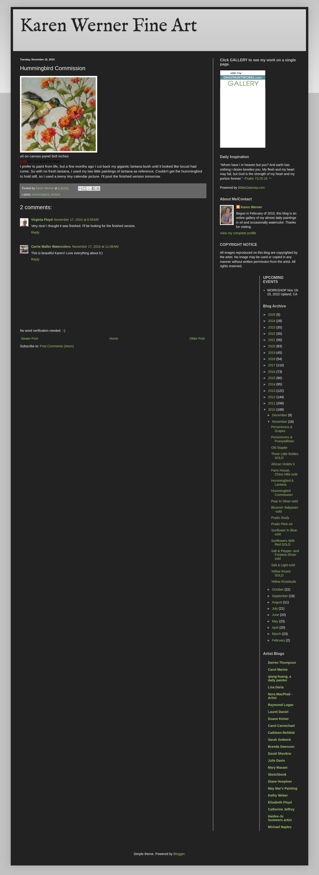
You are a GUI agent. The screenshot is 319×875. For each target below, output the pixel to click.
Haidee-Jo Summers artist (280, 818)
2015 (272, 378)
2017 (272, 365)
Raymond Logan (281, 705)
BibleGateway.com (251, 187)
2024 (272, 321)
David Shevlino (279, 753)
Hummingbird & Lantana (282, 482)
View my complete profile (238, 233)
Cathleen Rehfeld (281, 733)
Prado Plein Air (282, 524)
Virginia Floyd (42, 219)
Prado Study (280, 518)
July (275, 608)
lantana (55, 194)
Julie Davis (276, 760)
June (276, 615)
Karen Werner (251, 207)
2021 (272, 340)
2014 (272, 384)
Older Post (197, 338)
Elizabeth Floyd (280, 802)
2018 (272, 359)
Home (113, 338)
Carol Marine (278, 669)
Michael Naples (280, 827)
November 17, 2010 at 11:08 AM (95, 246)
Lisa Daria (276, 687)
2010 (272, 409)
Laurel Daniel (278, 712)
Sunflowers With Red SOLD (283, 542)
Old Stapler (279, 447)
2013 (272, 391)
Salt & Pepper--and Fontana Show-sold (285, 555)
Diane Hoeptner (280, 781)
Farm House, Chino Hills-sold (284, 472)
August (277, 602)
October (278, 589)
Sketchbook (277, 774)
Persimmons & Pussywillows (282, 439)
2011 (272, 403)
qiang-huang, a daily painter (279, 678)
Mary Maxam (278, 767)
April (275, 627)
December (280, 415)
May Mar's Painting (282, 788)
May (275, 621)
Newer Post (29, 338)
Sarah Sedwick (279, 740)
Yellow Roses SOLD (281, 573)
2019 (272, 353)
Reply (35, 232)
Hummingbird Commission (281, 493)
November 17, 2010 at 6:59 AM (76, 219)
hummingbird (40, 194)
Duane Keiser (278, 719)
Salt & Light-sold (283, 565)
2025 (272, 314)
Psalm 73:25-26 (256, 178)
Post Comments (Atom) (57, 346)
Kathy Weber (278, 795)
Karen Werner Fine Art (108, 26)
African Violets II (283, 464)
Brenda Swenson (281, 746)
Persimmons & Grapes (281, 429)
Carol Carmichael (281, 726)
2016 (272, 372)
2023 (272, 327)
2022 (272, 333)
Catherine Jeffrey (281, 809)
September (280, 596)
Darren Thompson (282, 662)
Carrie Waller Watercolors (51, 246)
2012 (272, 397)
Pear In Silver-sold (284, 501)
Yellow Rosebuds (283, 581)
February (279, 640)
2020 (272, 346)
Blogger (178, 854)
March (277, 634)
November (280, 421)
